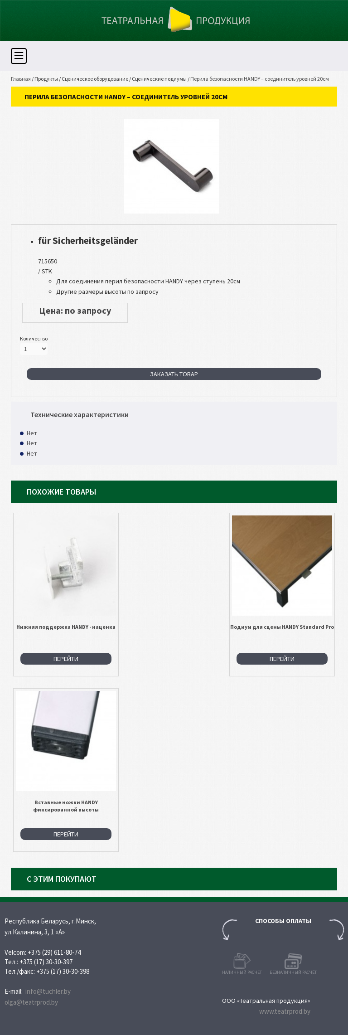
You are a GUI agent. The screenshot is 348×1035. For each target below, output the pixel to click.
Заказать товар (174, 374)
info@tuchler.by (48, 991)
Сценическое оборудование (95, 78)
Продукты (46, 78)
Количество (34, 338)
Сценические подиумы (159, 78)
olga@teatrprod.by (31, 1002)
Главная (21, 78)
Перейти (65, 659)
